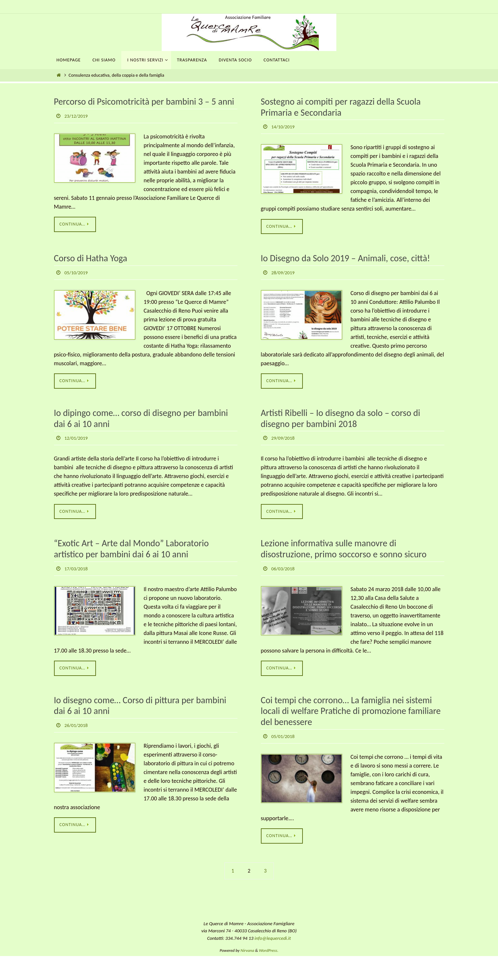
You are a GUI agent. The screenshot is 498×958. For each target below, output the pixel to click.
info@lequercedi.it (273, 940)
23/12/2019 (76, 116)
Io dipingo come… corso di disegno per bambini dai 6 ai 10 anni (141, 419)
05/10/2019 (76, 273)
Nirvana (247, 952)
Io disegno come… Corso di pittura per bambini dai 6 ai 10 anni (140, 707)
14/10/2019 (283, 126)
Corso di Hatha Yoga (90, 259)
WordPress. (268, 952)
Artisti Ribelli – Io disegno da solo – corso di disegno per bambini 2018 (340, 419)
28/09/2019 (283, 273)
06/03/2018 (283, 569)
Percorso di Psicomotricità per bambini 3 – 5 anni (144, 101)
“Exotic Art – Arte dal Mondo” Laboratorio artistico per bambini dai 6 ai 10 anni (131, 550)
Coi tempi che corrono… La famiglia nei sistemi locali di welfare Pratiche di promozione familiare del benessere (351, 712)
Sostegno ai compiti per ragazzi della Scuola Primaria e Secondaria (341, 107)
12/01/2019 (76, 439)
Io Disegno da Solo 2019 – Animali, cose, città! (345, 259)
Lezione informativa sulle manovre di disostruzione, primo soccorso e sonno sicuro (344, 550)
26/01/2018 (76, 727)
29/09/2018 (283, 439)
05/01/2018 (283, 738)
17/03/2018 (76, 569)
